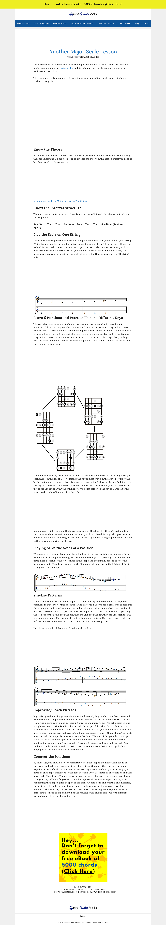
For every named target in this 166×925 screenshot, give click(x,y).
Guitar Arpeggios (41, 23)
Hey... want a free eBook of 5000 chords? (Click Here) (83, 4)
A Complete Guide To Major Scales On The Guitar (60, 200)
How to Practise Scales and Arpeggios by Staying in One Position (84, 892)
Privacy (83, 916)
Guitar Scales (23, 23)
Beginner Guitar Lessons (82, 23)
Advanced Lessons (106, 23)
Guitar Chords (59, 23)
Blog (137, 23)
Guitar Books (124, 23)
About (146, 23)
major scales (66, 67)
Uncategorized (84, 887)
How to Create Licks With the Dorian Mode (84, 890)
